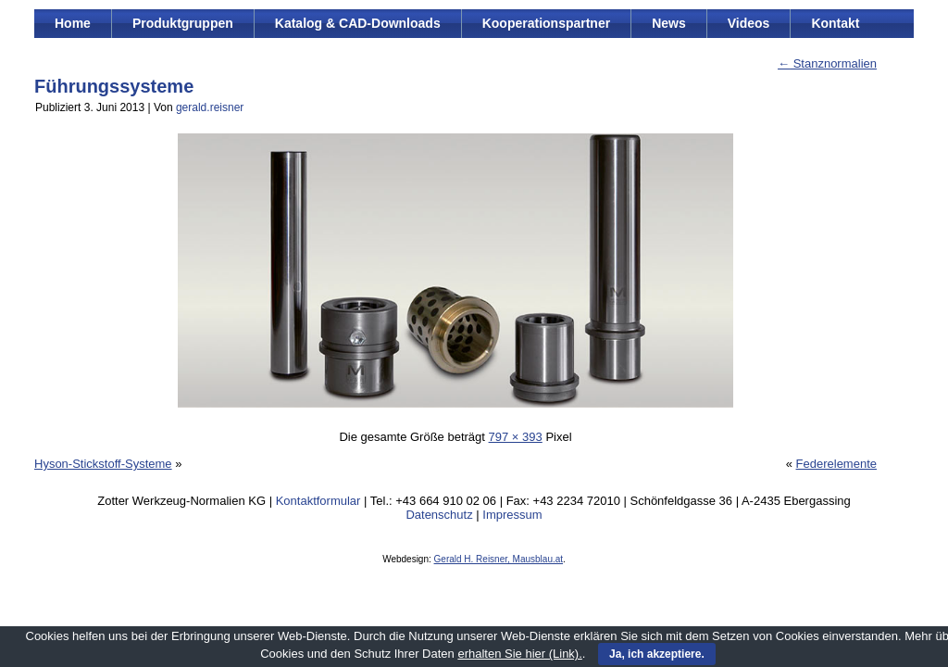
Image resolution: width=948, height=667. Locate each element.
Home (73, 23)
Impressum (512, 515)
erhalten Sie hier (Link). (519, 654)
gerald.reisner (209, 107)
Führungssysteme (113, 86)
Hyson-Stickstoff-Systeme (103, 464)
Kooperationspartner (546, 23)
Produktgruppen (182, 23)
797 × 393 (516, 437)
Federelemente (836, 464)
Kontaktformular (318, 501)
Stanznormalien (827, 63)
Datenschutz (438, 515)
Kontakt (835, 23)
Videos (749, 23)
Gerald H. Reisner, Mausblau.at (499, 559)
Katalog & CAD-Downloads (358, 23)
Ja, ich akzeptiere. (657, 654)
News (669, 23)
